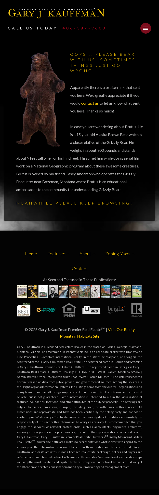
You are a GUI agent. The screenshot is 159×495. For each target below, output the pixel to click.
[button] (145, 28)
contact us (90, 103)
